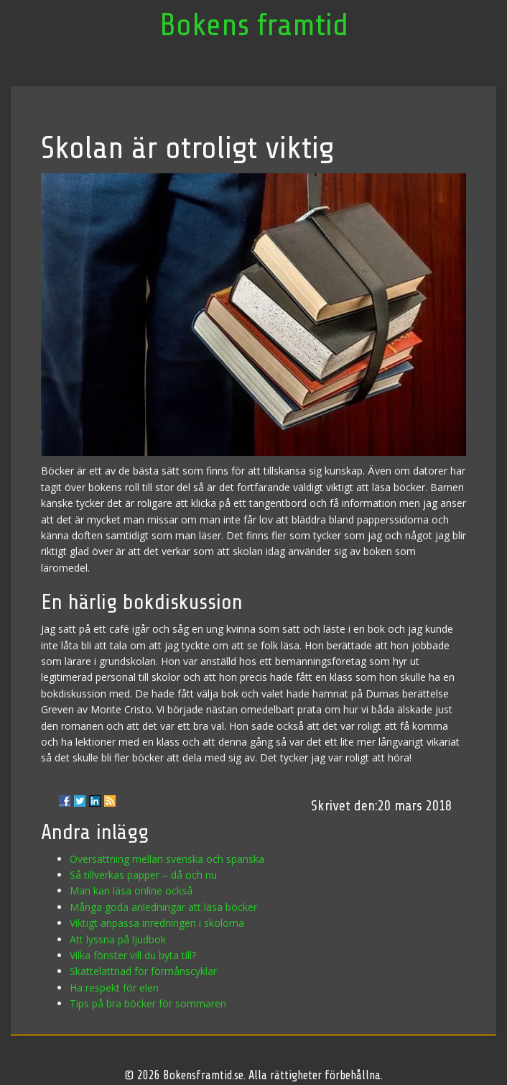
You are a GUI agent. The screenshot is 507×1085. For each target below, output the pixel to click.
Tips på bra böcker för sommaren (148, 1003)
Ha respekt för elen (114, 987)
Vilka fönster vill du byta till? (133, 955)
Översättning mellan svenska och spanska (167, 859)
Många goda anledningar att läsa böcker (163, 907)
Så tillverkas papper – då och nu (143, 875)
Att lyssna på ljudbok (118, 939)
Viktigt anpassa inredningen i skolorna (157, 923)
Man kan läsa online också (131, 890)
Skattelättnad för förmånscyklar (143, 971)
